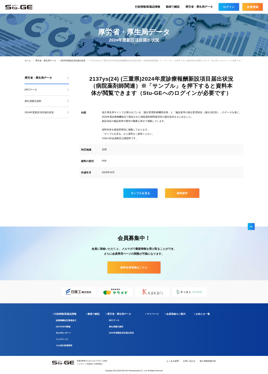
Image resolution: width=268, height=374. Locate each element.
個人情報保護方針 (208, 361)
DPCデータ (31, 89)
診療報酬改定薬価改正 (66, 320)
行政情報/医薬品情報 (147, 6)
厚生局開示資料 (33, 101)
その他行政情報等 (64, 345)
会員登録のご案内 (175, 314)
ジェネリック (62, 339)
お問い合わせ (189, 361)
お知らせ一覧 (203, 314)
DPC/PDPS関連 (63, 327)
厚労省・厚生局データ (199, 6)
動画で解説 (173, 6)
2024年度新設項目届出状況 (72, 60)
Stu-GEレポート (63, 333)
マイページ (153, 314)
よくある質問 (172, 361)
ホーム (28, 60)
